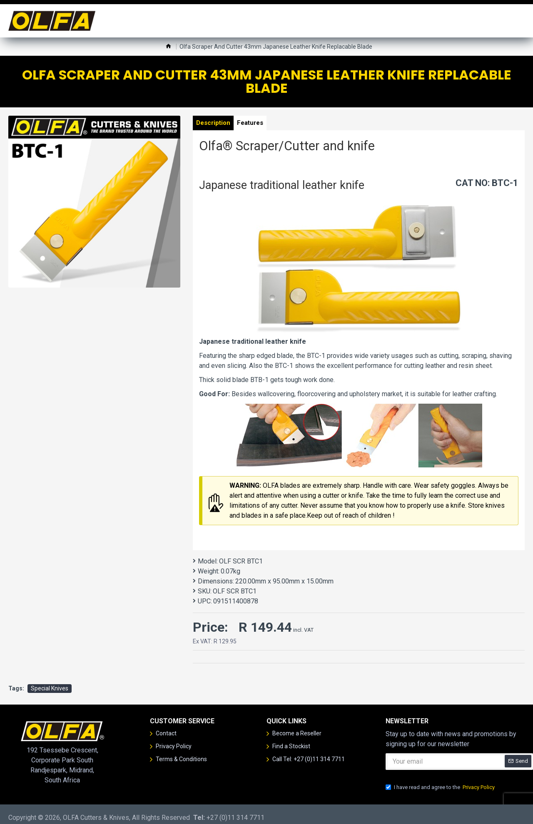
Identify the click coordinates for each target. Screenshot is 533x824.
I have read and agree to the (441, 780)
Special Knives (49, 681)
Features (259, 124)
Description (216, 124)
